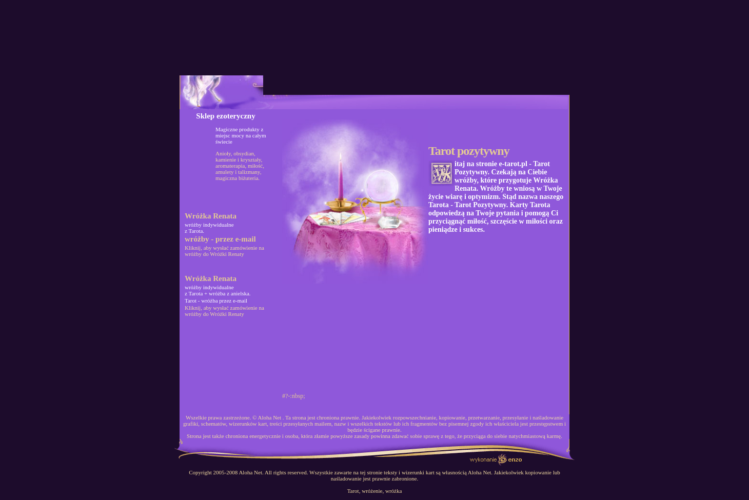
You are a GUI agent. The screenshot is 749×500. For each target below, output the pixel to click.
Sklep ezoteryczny (225, 116)
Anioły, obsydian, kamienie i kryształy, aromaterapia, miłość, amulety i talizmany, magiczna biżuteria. (239, 165)
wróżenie (372, 491)
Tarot (353, 491)
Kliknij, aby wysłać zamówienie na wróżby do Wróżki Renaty (224, 251)
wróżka (393, 491)
